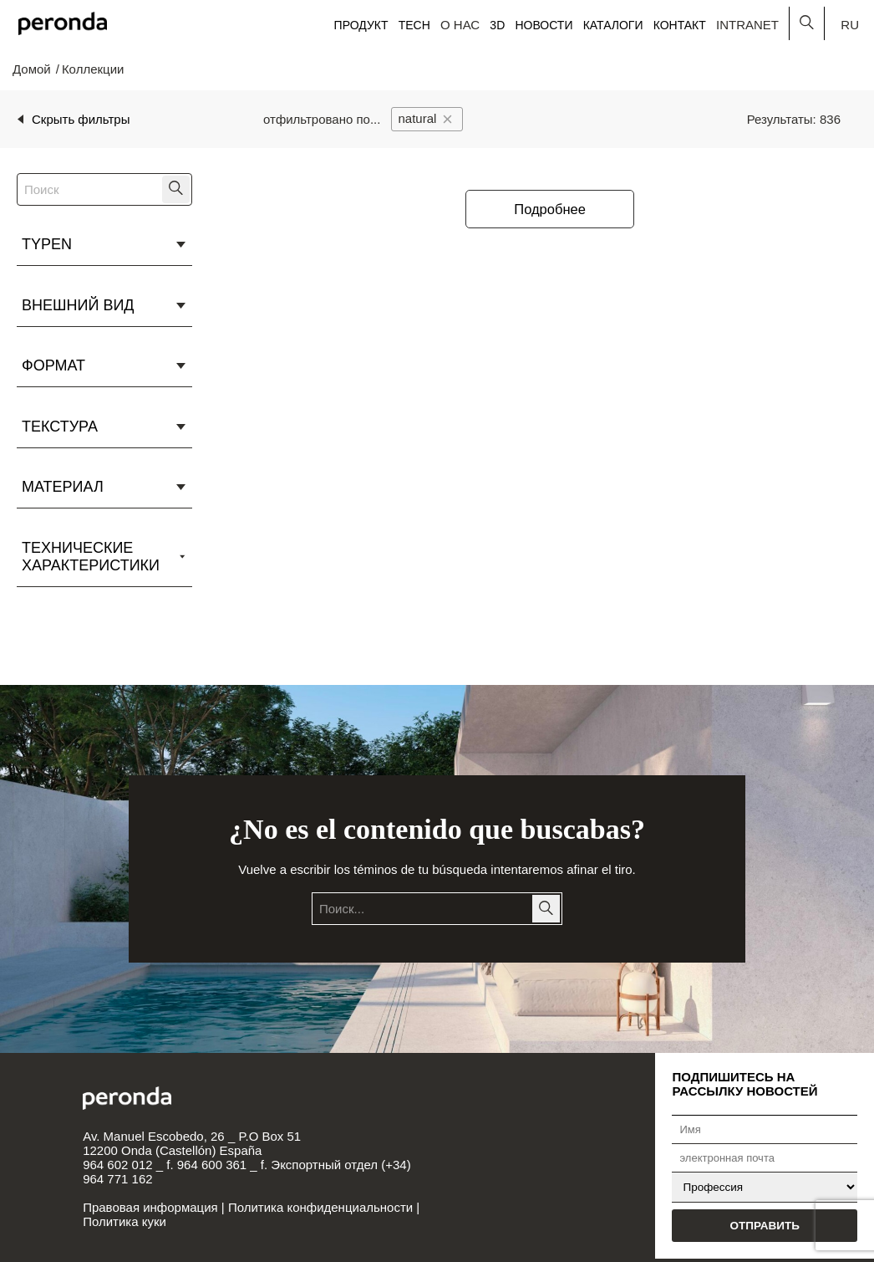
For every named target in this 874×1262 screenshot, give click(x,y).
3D (497, 25)
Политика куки (124, 1221)
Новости (543, 25)
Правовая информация (150, 1207)
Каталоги (613, 25)
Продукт (361, 25)
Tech (414, 25)
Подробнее (550, 209)
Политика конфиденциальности (320, 1207)
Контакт (679, 25)
